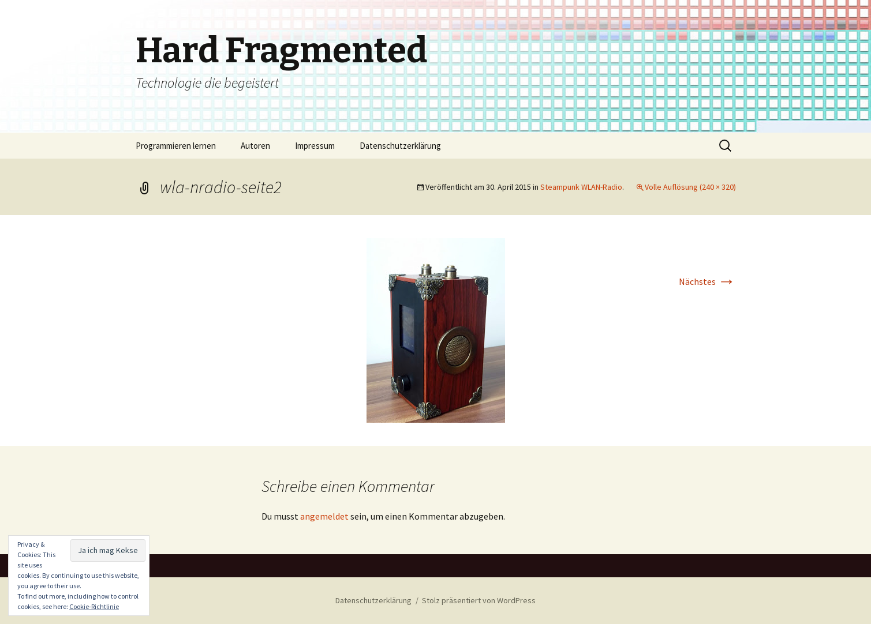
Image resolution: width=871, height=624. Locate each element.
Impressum (315, 145)
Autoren (255, 145)
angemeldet (324, 516)
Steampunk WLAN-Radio (581, 187)
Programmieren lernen (176, 145)
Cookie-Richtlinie (94, 606)
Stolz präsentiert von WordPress (479, 600)
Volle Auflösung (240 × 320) (690, 187)
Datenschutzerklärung (400, 145)
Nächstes (707, 281)
